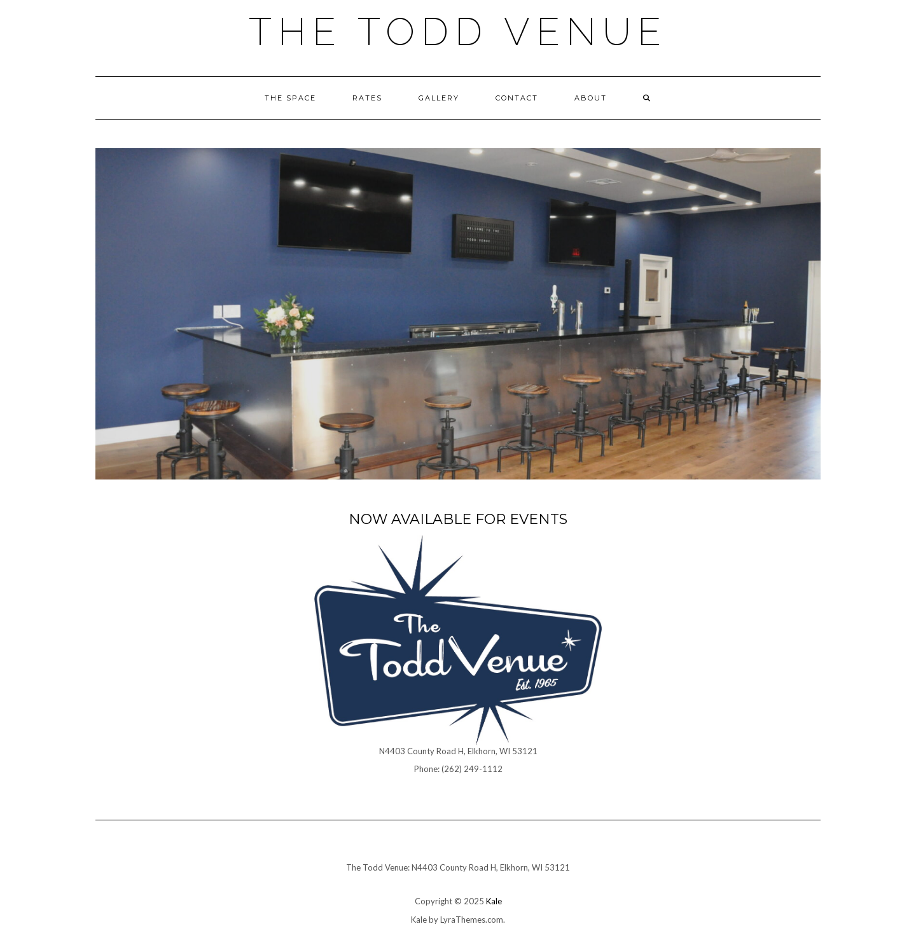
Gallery (439, 97)
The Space (290, 97)
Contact (517, 97)
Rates (367, 97)
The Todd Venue (458, 32)
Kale (494, 901)
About (590, 97)
